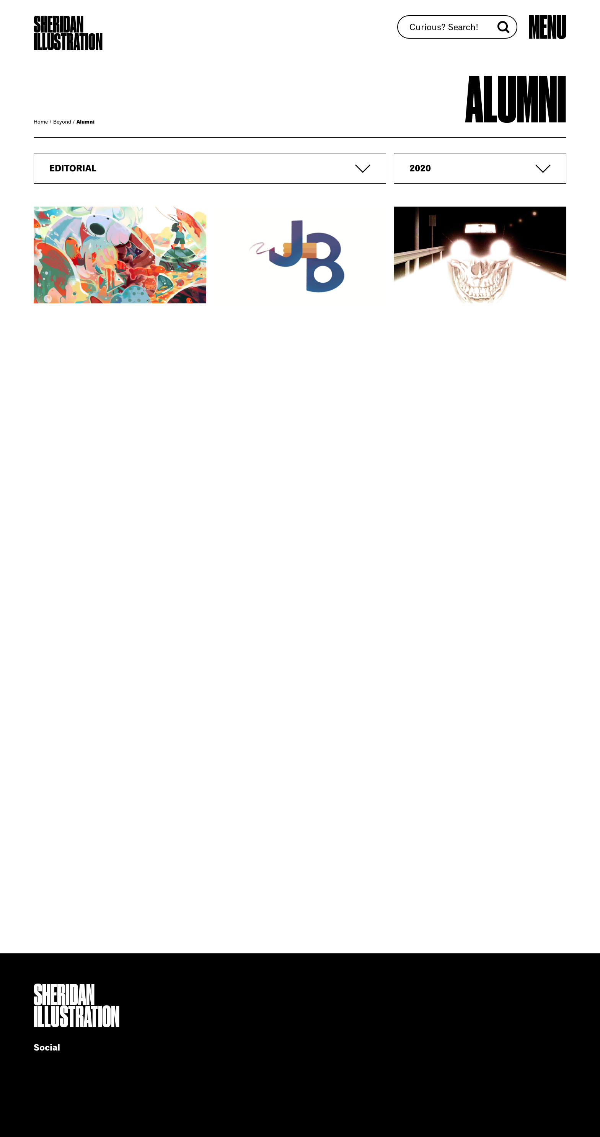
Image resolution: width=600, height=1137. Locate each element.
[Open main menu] (547, 28)
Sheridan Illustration (68, 33)
